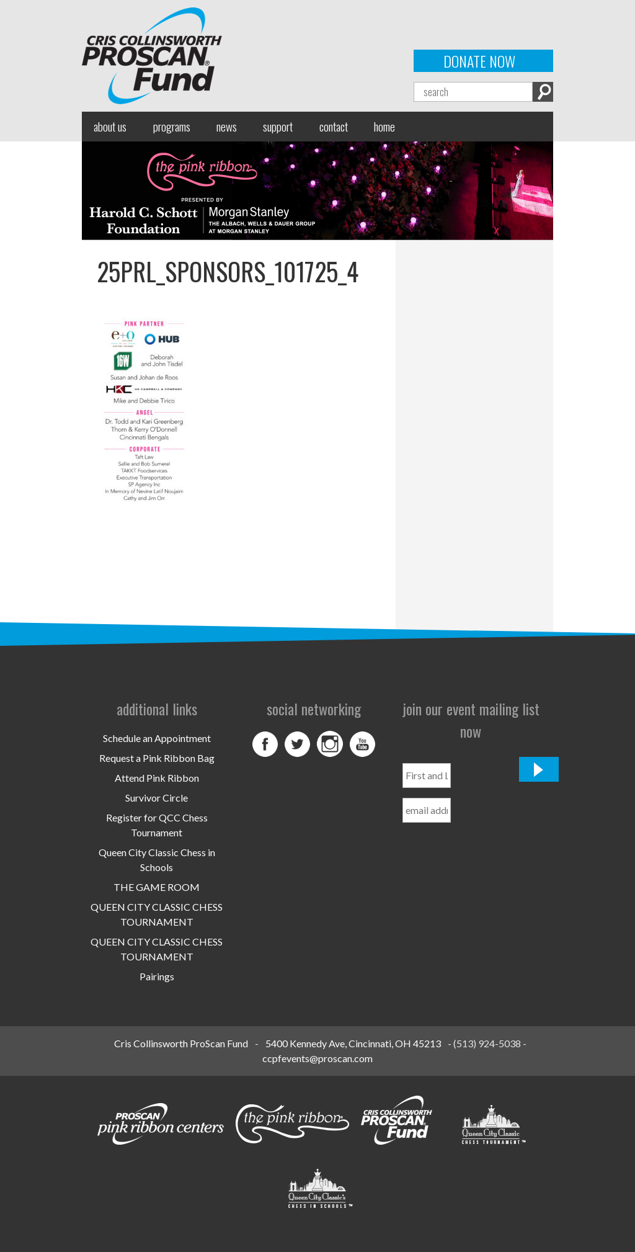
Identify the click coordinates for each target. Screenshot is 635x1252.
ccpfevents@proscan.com (317, 1058)
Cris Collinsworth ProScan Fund (181, 1043)
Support (278, 126)
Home (384, 126)
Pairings (157, 976)
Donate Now (479, 61)
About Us (110, 126)
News (226, 126)
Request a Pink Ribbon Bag (157, 758)
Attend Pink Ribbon (157, 778)
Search (543, 92)
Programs (171, 126)
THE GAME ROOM (156, 887)
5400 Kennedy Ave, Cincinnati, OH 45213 (353, 1043)
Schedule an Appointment (157, 738)
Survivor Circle (156, 797)
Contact (333, 126)
